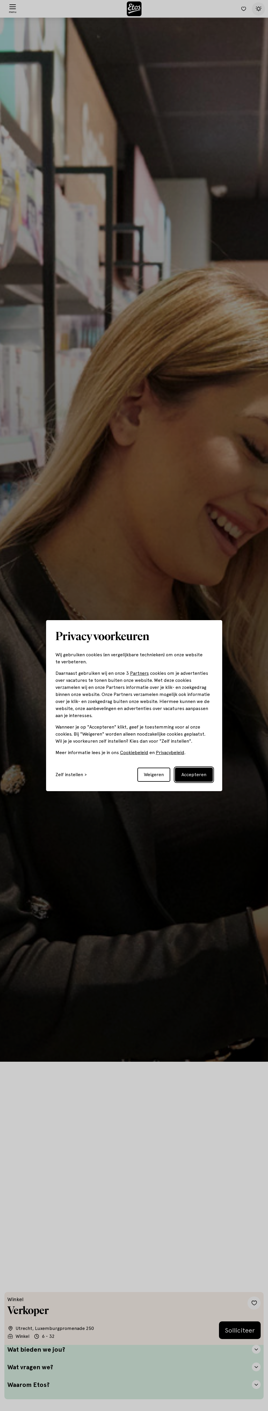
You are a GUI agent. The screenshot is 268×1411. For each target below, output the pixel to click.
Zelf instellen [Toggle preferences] (69, 774)
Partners (139, 673)
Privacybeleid (170, 752)
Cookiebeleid (134, 752)
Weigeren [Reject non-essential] (154, 774)
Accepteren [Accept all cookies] (193, 774)
